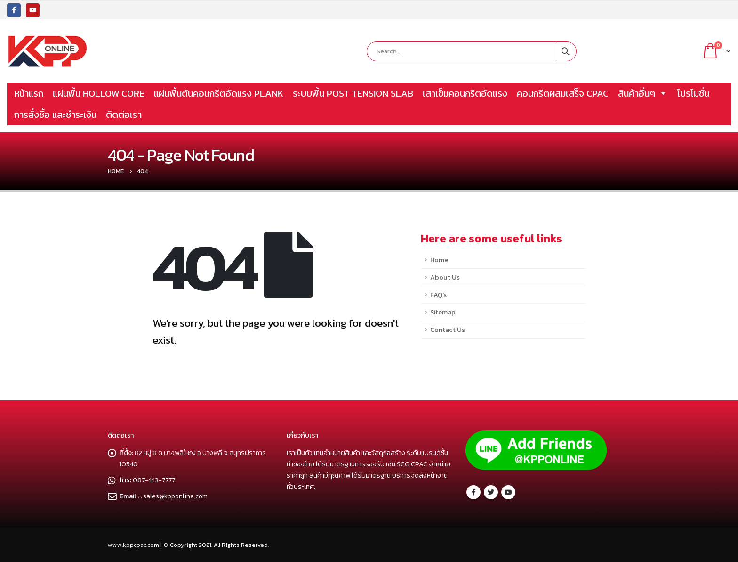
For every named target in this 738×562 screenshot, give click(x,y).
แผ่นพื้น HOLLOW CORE (98, 93)
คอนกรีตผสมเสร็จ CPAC (563, 93)
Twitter (491, 492)
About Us (445, 277)
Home (439, 260)
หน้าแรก (28, 93)
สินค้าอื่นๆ (642, 93)
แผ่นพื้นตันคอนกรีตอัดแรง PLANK (218, 93)
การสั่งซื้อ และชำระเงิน (55, 114)
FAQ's (438, 294)
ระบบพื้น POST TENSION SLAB (353, 93)
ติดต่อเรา (124, 114)
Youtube (508, 492)
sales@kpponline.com (176, 496)
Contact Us (447, 329)
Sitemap (443, 312)
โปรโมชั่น (693, 93)
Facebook (473, 492)
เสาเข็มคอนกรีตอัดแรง (465, 93)
